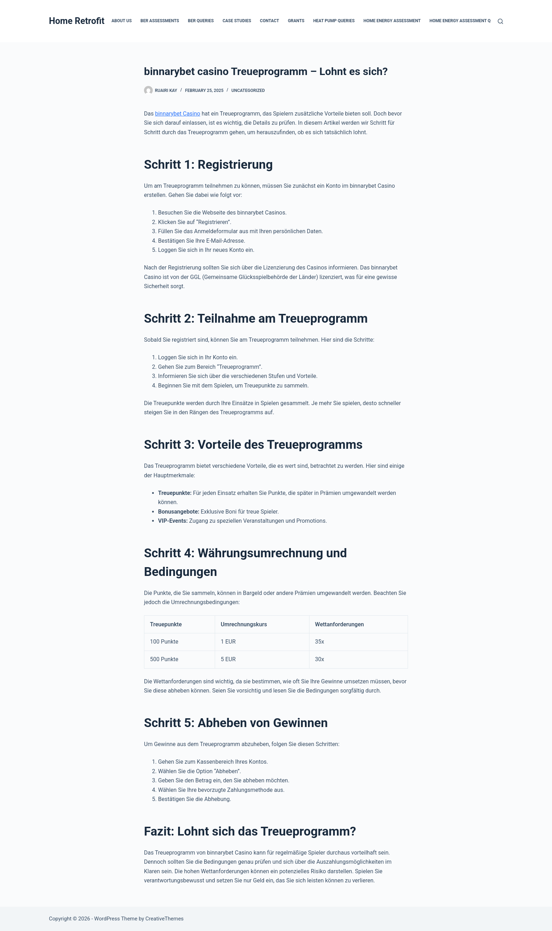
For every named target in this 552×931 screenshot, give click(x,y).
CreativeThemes (164, 919)
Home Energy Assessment (392, 20)
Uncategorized (248, 90)
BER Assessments (159, 20)
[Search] (500, 21)
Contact (269, 20)
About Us (122, 20)
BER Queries (201, 20)
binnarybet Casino (177, 113)
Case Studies (236, 20)
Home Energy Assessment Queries (467, 20)
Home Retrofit (77, 21)
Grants (296, 20)
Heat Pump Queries (334, 20)
